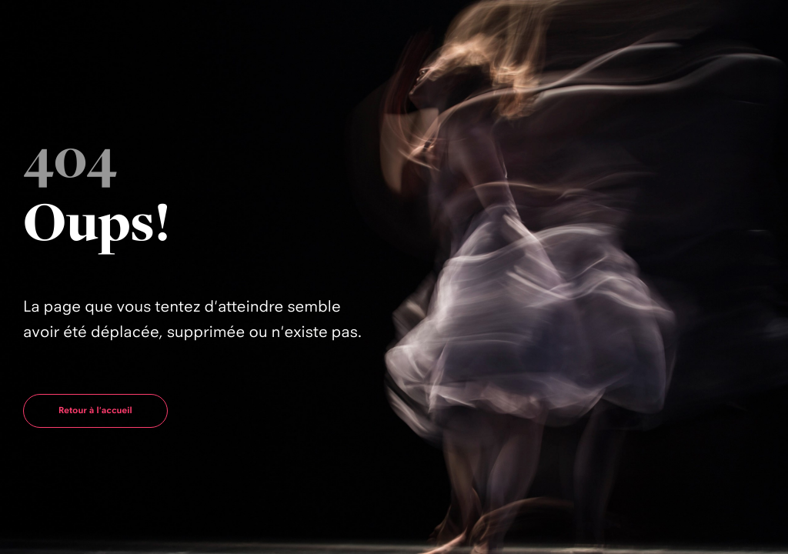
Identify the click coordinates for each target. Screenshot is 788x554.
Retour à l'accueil (95, 410)
